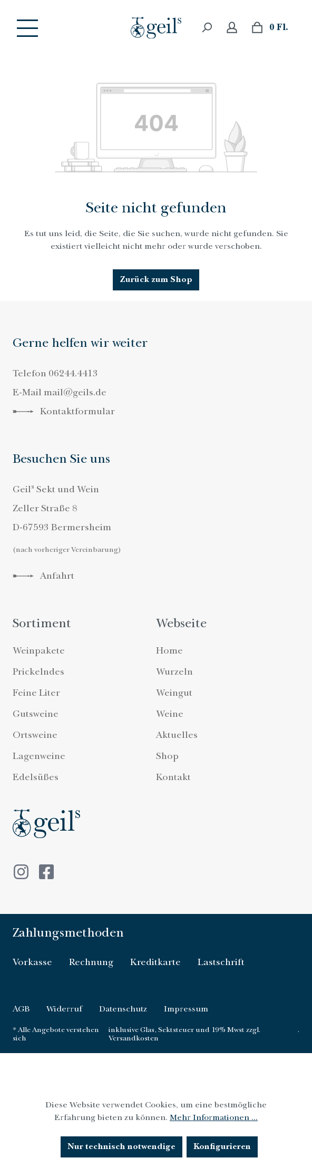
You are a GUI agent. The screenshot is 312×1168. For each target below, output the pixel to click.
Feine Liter (36, 693)
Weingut (174, 693)
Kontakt (173, 777)
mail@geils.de (75, 392)
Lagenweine (39, 756)
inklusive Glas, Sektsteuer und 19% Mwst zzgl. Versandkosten (184, 1034)
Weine (169, 714)
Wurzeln (174, 672)
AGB (21, 1009)
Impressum (186, 1009)
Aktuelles (177, 735)
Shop (167, 756)
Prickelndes (38, 672)
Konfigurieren (222, 1146)
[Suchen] (206, 27)
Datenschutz (123, 1009)
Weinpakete (39, 651)
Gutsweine (35, 714)
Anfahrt (43, 576)
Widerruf (64, 1009)
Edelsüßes (35, 777)
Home (169, 651)
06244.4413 (73, 373)
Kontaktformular (64, 411)
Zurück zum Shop (156, 279)
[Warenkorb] (270, 27)
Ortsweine (35, 735)
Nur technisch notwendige (121, 1146)
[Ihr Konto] (232, 27)
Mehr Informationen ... (214, 1117)
